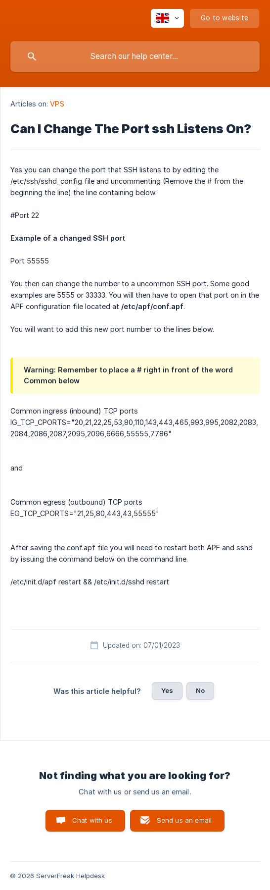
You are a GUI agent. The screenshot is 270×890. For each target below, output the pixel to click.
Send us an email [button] (184, 820)
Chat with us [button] (92, 820)
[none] (167, 18)
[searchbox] (135, 56)
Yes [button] (167, 690)
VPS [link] (57, 104)
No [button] (200, 690)
